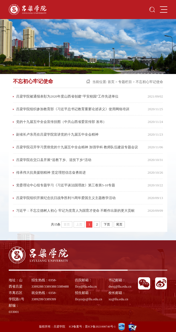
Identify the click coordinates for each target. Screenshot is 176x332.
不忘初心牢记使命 (149, 82)
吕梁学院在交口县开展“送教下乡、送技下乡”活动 (53, 160)
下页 (107, 224)
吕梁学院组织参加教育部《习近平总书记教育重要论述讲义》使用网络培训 (72, 109)
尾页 (119, 224)
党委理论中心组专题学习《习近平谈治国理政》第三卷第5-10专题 (65, 185)
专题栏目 (125, 82)
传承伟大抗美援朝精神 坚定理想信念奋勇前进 (50, 172)
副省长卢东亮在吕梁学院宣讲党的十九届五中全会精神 (57, 134)
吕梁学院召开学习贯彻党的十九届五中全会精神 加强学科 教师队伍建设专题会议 (77, 147)
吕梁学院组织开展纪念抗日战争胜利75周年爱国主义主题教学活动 (66, 198)
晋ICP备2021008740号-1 (100, 326)
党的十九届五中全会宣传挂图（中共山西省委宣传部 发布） (61, 122)
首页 (111, 82)
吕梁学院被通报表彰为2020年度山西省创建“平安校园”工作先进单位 (67, 96)
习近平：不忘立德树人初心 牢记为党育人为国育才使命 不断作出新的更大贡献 (75, 211)
